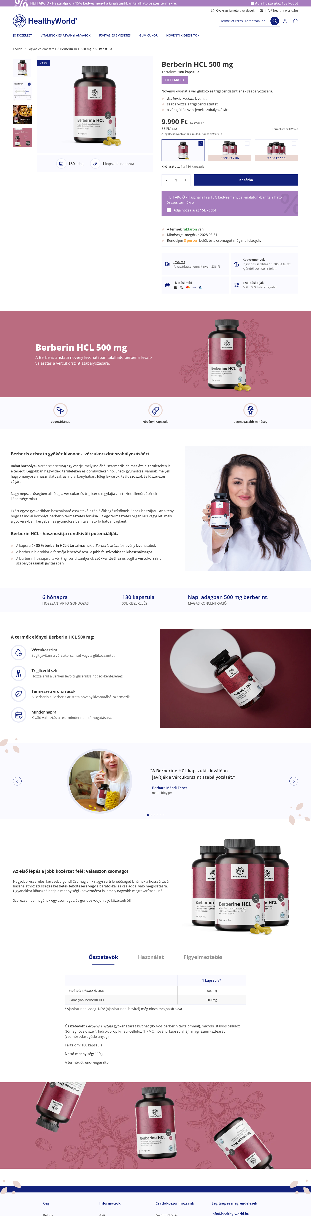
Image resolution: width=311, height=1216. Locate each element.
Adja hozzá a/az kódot (276, 3)
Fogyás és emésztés (42, 49)
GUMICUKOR (148, 35)
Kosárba (246, 180)
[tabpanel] (155, 1014)
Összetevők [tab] (103, 957)
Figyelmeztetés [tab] (203, 957)
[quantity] (176, 180)
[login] (285, 21)
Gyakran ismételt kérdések (232, 10)
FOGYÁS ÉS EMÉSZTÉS (115, 35)
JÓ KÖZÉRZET (22, 35)
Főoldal (18, 49)
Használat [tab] (151, 957)
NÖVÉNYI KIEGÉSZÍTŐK (182, 35)
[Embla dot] (148, 815)
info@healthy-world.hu (279, 10)
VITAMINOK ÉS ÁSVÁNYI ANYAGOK (65, 35)
